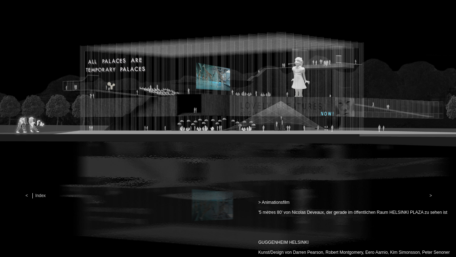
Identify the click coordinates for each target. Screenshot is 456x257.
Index (40, 195)
